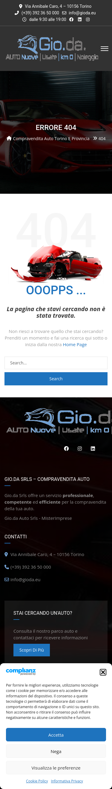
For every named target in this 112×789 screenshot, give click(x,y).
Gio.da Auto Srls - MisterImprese (38, 518)
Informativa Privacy (67, 781)
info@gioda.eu (82, 12)
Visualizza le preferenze (56, 768)
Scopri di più (31, 650)
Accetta (56, 735)
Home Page (75, 344)
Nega (55, 751)
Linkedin (91, 449)
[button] (103, 672)
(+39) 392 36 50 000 (37, 12)
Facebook (65, 449)
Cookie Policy (37, 781)
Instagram (78, 449)
